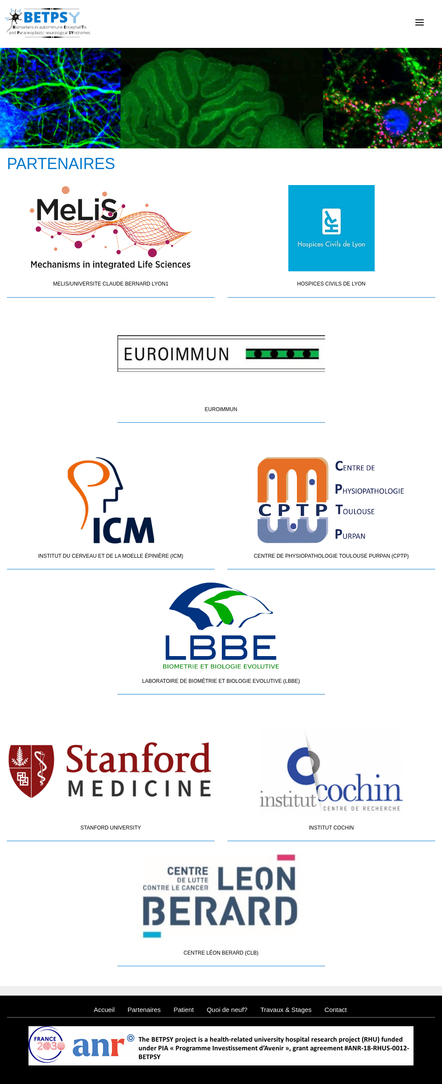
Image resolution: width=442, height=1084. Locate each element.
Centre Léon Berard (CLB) (220, 953)
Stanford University (110, 828)
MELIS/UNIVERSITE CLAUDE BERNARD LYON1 (110, 284)
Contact (336, 1009)
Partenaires (144, 1009)
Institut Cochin (331, 828)
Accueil (104, 1009)
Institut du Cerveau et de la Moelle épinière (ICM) (110, 556)
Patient (184, 1009)
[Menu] (419, 22)
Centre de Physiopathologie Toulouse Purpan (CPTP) (331, 556)
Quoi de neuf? (227, 1009)
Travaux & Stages (286, 1009)
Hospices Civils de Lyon (331, 284)
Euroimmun (221, 409)
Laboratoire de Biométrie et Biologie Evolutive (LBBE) (221, 681)
